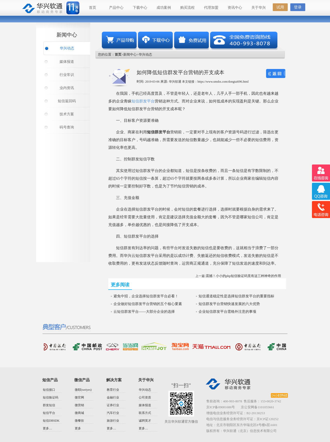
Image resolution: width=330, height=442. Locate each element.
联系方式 (145, 413)
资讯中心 (235, 8)
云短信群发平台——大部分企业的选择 (144, 312)
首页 (92, 8)
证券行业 (113, 405)
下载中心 (140, 8)
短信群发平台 (143, 101)
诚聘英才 (145, 420)
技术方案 (67, 114)
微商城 (79, 413)
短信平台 (49, 413)
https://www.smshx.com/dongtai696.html (223, 81)
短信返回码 (67, 101)
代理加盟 (211, 8)
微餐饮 (79, 420)
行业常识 (67, 75)
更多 (78, 428)
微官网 (79, 397)
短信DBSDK (51, 420)
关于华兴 (258, 8)
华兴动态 (67, 48)
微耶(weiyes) (83, 390)
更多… (47, 428)
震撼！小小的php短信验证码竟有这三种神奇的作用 (243, 276)
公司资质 (145, 397)
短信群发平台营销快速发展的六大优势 (229, 304)
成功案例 (163, 8)
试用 (280, 7)
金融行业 (113, 397)
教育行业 (113, 390)
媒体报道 (67, 62)
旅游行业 (113, 420)
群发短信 (49, 405)
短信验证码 (50, 397)
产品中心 (116, 8)
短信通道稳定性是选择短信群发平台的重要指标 (236, 296)
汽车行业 (113, 413)
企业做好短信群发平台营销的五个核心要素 (147, 304)
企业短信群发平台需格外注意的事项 (227, 312)
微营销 (79, 405)
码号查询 (67, 127)
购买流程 (187, 8)
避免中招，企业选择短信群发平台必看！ (145, 296)
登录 (298, 7)
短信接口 (49, 390)
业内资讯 (67, 88)
